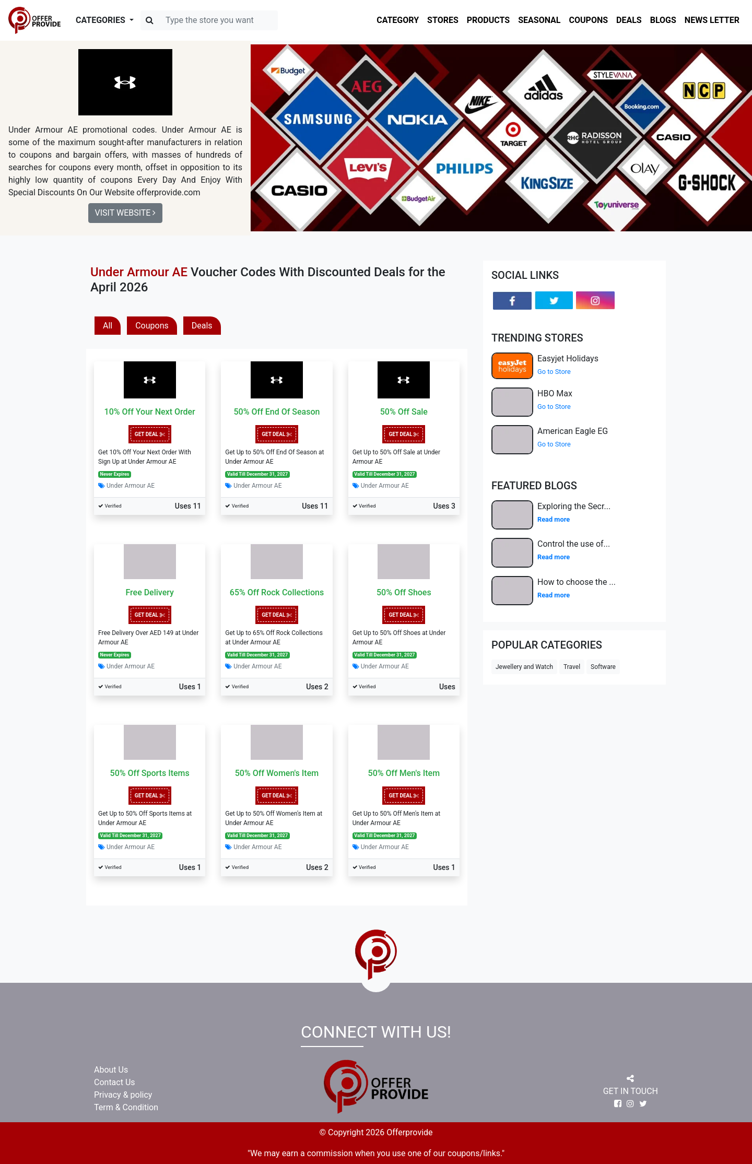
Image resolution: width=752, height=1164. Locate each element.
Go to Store (554, 371)
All (107, 326)
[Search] (209, 20)
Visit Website (125, 213)
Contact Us (114, 1082)
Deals (202, 326)
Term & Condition (126, 1107)
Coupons (152, 326)
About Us (111, 1070)
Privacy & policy (123, 1095)
